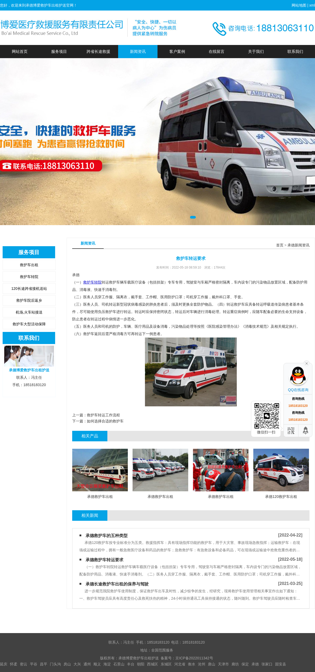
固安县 (280, 664)
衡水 (191, 664)
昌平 (43, 664)
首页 (280, 245)
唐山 (211, 664)
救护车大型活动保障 (29, 324)
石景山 (118, 664)
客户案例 (177, 51)
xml (312, 5)
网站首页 (20, 51)
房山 (67, 664)
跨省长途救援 (98, 51)
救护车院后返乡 (29, 300)
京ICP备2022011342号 (194, 658)
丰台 (130, 664)
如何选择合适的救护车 (105, 421)
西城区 (152, 664)
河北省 (179, 664)
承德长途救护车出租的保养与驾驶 (117, 584)
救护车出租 (29, 265)
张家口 (266, 664)
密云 (23, 664)
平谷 (33, 664)
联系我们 (295, 51)
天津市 (223, 664)
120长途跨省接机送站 (29, 288)
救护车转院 (29, 277)
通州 (87, 664)
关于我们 (256, 51)
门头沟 (55, 664)
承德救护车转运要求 (104, 560)
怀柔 (13, 664)
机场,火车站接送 (29, 312)
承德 (255, 664)
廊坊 (235, 664)
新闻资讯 (138, 51)
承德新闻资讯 (298, 245)
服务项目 (59, 51)
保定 (245, 664)
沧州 (201, 664)
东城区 (166, 664)
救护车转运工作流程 (103, 415)
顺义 (97, 664)
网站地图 (299, 5)
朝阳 (140, 664)
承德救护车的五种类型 (107, 535)
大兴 (77, 664)
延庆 (3, 664)
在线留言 (216, 51)
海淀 (107, 664)
